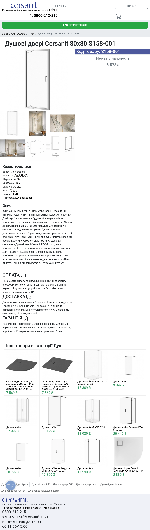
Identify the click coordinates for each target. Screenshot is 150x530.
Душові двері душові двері (43, 490)
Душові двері (24, 197)
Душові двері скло (86, 484)
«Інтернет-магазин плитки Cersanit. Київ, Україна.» (31, 507)
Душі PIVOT (20, 175)
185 (18, 182)
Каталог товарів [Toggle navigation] (75, 25)
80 (18, 179)
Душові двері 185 (63, 484)
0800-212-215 (44, 15)
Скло (17, 186)
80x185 (16, 194)
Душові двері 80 (41, 484)
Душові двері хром (111, 484)
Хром (13, 190)
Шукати (131, 5)
